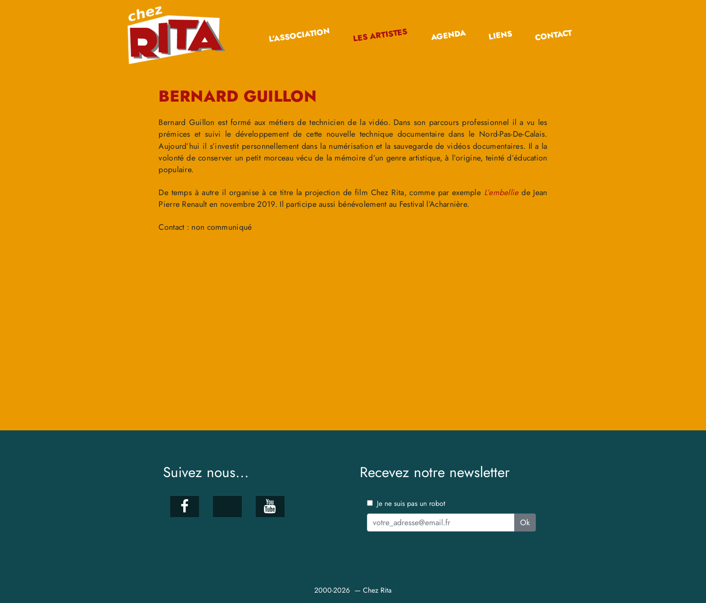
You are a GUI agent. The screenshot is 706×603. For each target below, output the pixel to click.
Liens (500, 35)
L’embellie (501, 192)
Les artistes (380, 35)
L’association (299, 35)
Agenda (448, 35)
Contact (553, 35)
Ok (525, 522)
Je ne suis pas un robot (406, 503)
